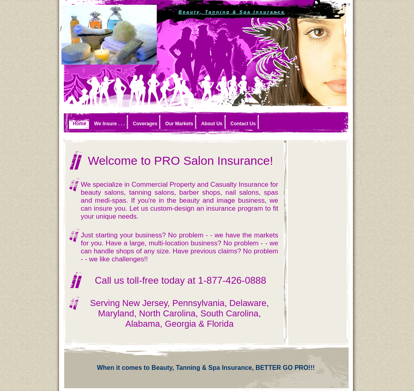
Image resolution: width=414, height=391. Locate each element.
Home (79, 123)
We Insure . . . (109, 123)
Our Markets (179, 123)
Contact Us (243, 123)
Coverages (145, 123)
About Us (211, 123)
